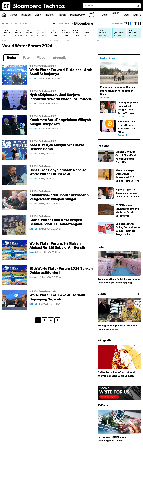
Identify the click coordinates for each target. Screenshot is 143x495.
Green (126, 15)
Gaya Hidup (91, 15)
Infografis (59, 57)
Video (41, 57)
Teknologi (26, 15)
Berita (11, 57)
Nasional (49, 15)
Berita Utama (107, 58)
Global (38, 15)
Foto (26, 57)
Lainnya (137, 15)
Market (13, 15)
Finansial (62, 15)
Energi (105, 15)
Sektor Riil (115, 15)
